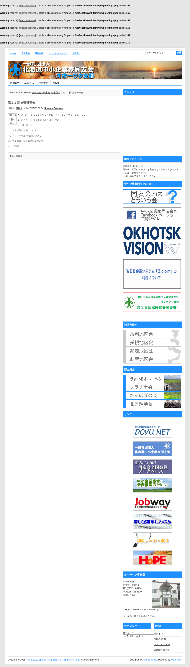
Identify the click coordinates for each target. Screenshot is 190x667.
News (56, 82)
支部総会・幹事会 (41, 92)
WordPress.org (161, 650)
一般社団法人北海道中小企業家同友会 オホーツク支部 (53, 659)
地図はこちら (129, 595)
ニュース (29, 82)
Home (13, 53)
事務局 (19, 108)
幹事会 (19, 156)
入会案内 (26, 53)
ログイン (158, 633)
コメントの (162, 644)
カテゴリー (128, 633)
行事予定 (43, 82)
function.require (27, 5)
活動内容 (39, 53)
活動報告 (15, 82)
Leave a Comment (54, 108)
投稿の (160, 639)
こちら (148, 176)
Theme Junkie (150, 659)
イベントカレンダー (58, 53)
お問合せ (76, 53)
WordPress (176, 659)
